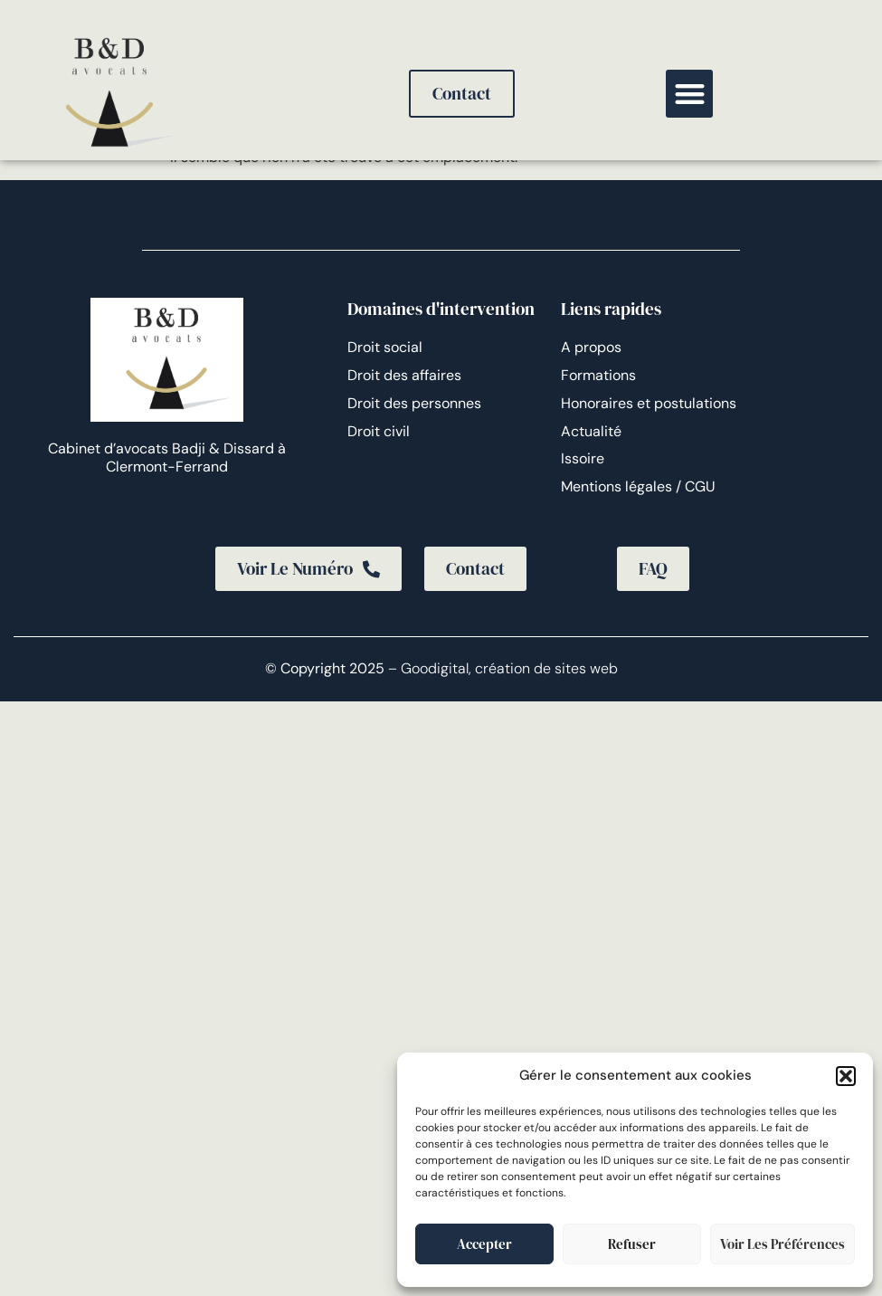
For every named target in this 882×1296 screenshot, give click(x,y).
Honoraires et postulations (648, 403)
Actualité (591, 431)
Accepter (484, 1243)
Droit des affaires (404, 375)
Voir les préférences (782, 1243)
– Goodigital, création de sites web (501, 668)
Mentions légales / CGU (638, 486)
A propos (591, 347)
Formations (598, 375)
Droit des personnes (414, 403)
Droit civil (378, 431)
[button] (846, 1076)
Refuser (632, 1243)
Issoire (582, 458)
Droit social (384, 347)
